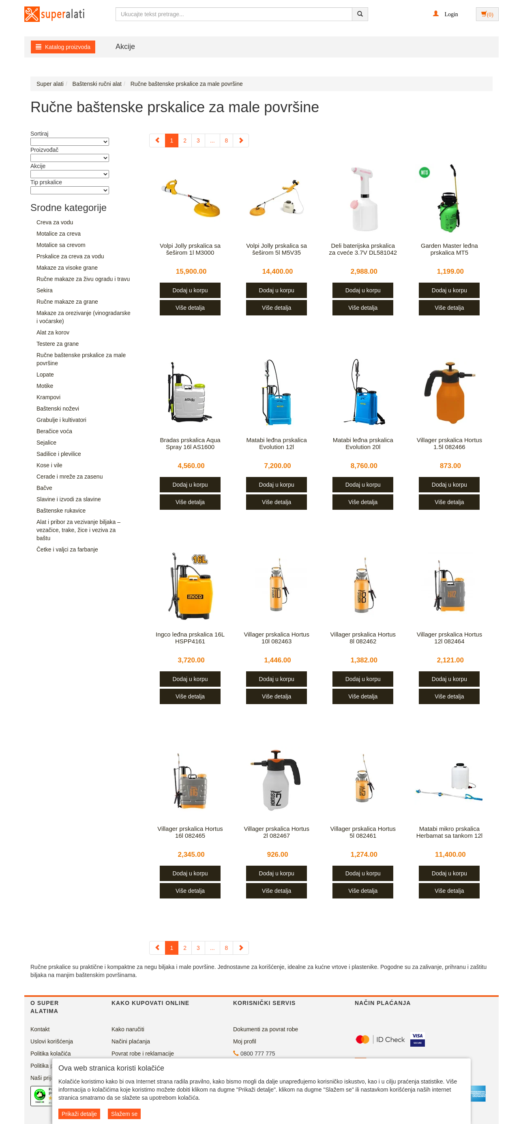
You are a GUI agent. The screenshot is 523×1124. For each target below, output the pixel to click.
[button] (445, 13)
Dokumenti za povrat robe (265, 1029)
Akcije (125, 47)
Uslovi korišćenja (51, 1041)
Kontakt (39, 1029)
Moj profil (244, 1041)
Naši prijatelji (46, 1078)
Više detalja (190, 307)
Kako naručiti (127, 1029)
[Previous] (157, 140)
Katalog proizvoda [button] (63, 47)
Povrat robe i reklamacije (142, 1053)
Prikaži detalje (79, 1114)
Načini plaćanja (130, 1041)
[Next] (241, 140)
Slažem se (124, 1114)
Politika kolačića (50, 1053)
